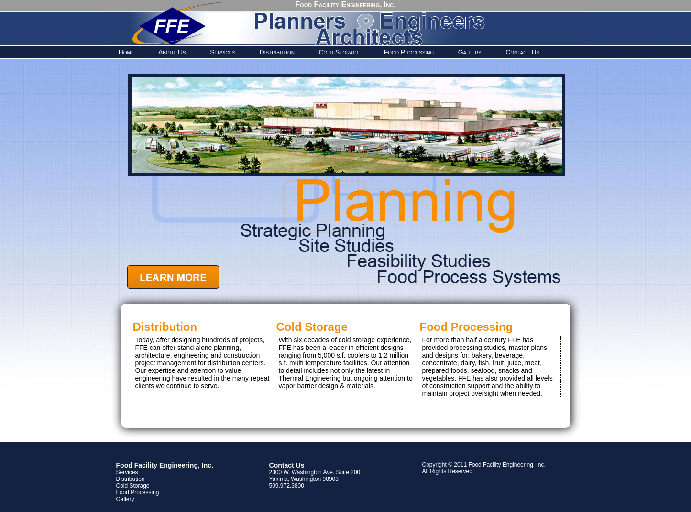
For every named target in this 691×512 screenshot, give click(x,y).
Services (222, 52)
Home (126, 52)
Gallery (470, 52)
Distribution (277, 52)
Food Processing (409, 52)
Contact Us (522, 52)
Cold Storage (339, 52)
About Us (172, 52)
